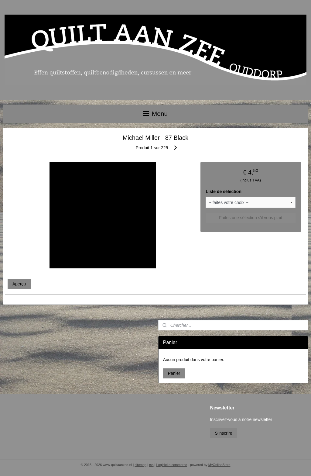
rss (151, 465)
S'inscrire (223, 433)
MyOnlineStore (219, 465)
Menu (155, 113)
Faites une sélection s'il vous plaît (250, 217)
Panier (174, 373)
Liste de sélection (223, 191)
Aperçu (19, 283)
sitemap (140, 465)
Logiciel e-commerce (171, 465)
